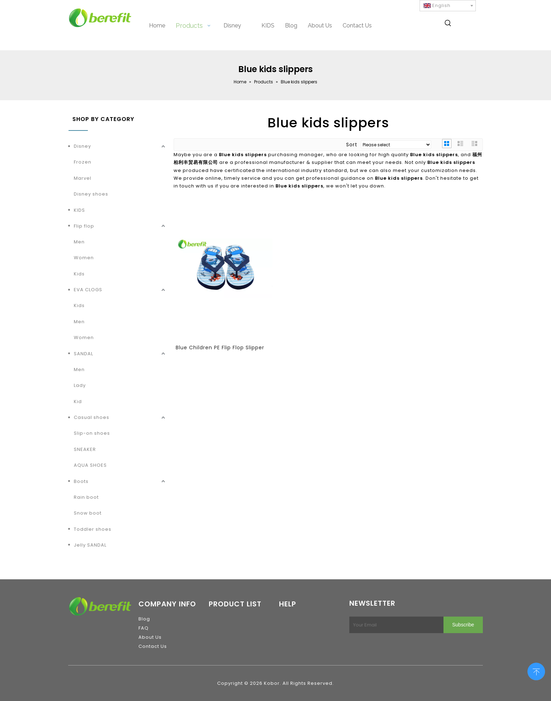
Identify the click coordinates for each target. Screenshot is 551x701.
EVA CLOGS (88, 289)
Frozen (82, 162)
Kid (78, 401)
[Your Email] (395, 625)
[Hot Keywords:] (448, 24)
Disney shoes (91, 194)
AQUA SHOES (90, 465)
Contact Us (152, 646)
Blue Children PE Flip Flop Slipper (220, 347)
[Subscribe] (463, 625)
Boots (81, 481)
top (536, 670)
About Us (150, 637)
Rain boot (86, 497)
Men (79, 241)
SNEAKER (85, 449)
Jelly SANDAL (90, 545)
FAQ (143, 628)
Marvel (82, 178)
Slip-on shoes (92, 433)
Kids (79, 273)
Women (84, 257)
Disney (82, 146)
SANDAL (83, 353)
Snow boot (88, 513)
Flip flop (84, 226)
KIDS (79, 210)
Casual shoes (91, 417)
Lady (80, 385)
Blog (144, 619)
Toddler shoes (92, 529)
